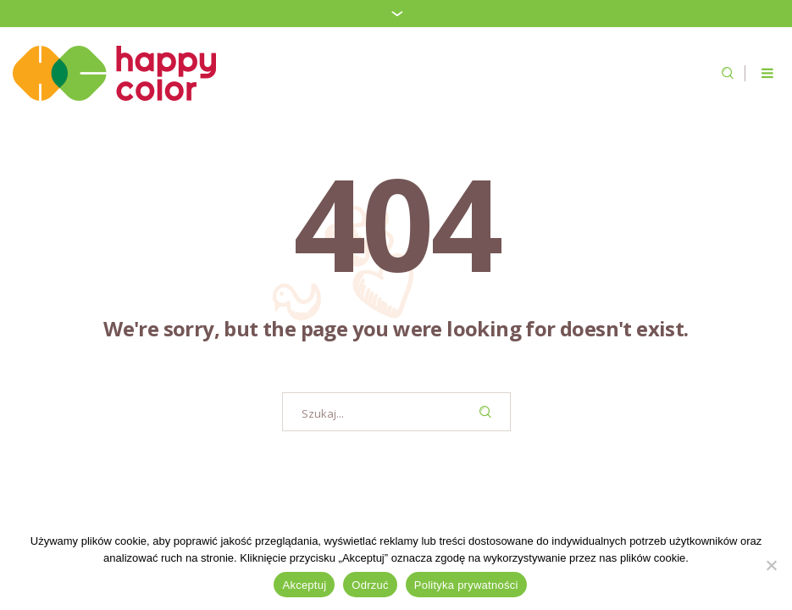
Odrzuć (370, 585)
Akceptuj (304, 585)
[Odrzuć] (770, 565)
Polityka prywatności (466, 585)
